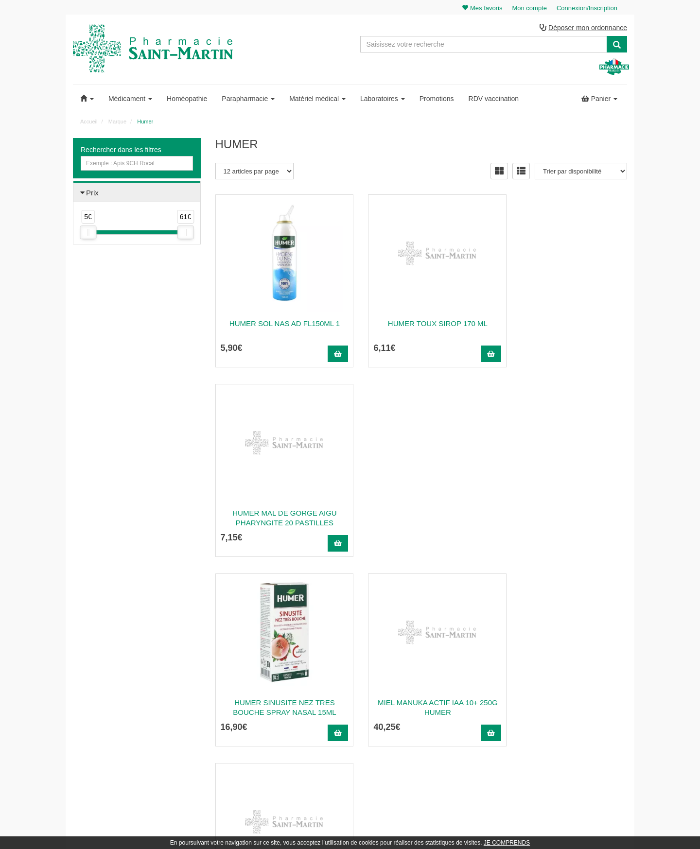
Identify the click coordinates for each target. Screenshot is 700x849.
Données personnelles (434, 739)
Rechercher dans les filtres (121, 150)
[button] (87, 99)
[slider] (88, 233)
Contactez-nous (425, 654)
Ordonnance (421, 676)
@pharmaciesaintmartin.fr (262, 665)
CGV (411, 729)
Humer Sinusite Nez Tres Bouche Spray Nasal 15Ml (279, 518)
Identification (563, 665)
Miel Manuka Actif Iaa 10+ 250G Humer (421, 518)
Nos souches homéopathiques (254, 730)
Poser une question (430, 686)
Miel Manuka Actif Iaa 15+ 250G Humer (564, 518)
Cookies (415, 749)
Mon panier (561, 654)
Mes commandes (569, 676)
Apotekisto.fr (457, 828)
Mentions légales (427, 718)
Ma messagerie (567, 696)
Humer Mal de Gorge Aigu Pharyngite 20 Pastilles (563, 329)
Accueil (88, 122)
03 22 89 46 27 (238, 654)
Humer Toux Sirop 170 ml (421, 324)
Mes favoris (562, 707)
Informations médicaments (439, 696)
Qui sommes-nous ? (431, 665)
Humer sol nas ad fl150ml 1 (279, 324)
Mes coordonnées (570, 686)
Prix (92, 193)
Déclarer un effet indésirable (441, 707)
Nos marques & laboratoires (251, 741)
